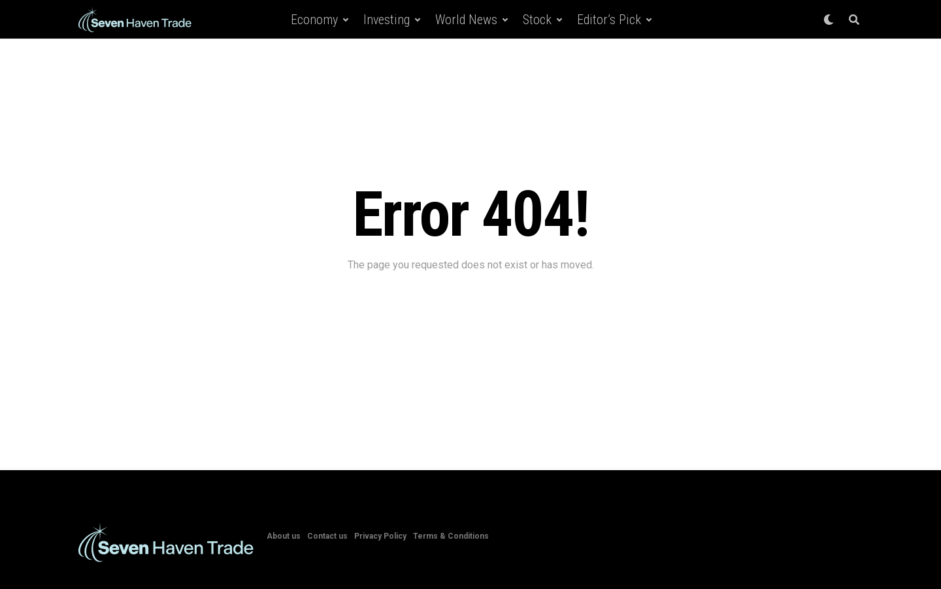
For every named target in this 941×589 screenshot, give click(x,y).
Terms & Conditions (451, 536)
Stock (537, 19)
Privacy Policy (380, 536)
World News (466, 19)
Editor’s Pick (609, 19)
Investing (386, 19)
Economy (314, 19)
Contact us (327, 536)
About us (284, 536)
